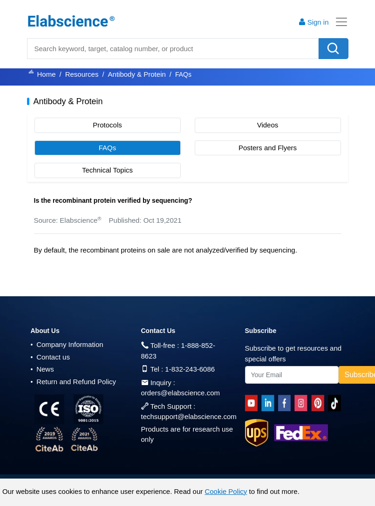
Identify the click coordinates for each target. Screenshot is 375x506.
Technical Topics (107, 170)
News (42, 369)
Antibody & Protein (137, 74)
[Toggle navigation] (338, 22)
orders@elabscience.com (180, 393)
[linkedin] (269, 403)
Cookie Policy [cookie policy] (226, 491)
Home (46, 74)
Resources (82, 74)
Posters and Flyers (268, 148)
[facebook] (286, 403)
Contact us (50, 357)
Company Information (67, 344)
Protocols (107, 125)
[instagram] (302, 403)
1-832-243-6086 (190, 369)
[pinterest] (319, 403)
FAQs (107, 148)
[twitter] (336, 403)
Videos (268, 125)
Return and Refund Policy (73, 382)
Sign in (313, 22)
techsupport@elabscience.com (189, 416)
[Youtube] (253, 403)
